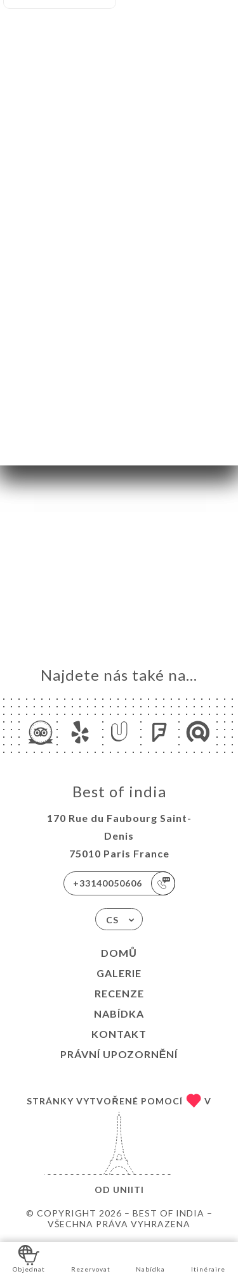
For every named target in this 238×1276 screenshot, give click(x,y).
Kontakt (119, 1034)
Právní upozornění (119, 1054)
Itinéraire (208, 1258)
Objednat (29, 1258)
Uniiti (128, 1189)
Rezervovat (90, 1258)
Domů (119, 953)
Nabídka (119, 1014)
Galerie (119, 973)
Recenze (119, 993)
